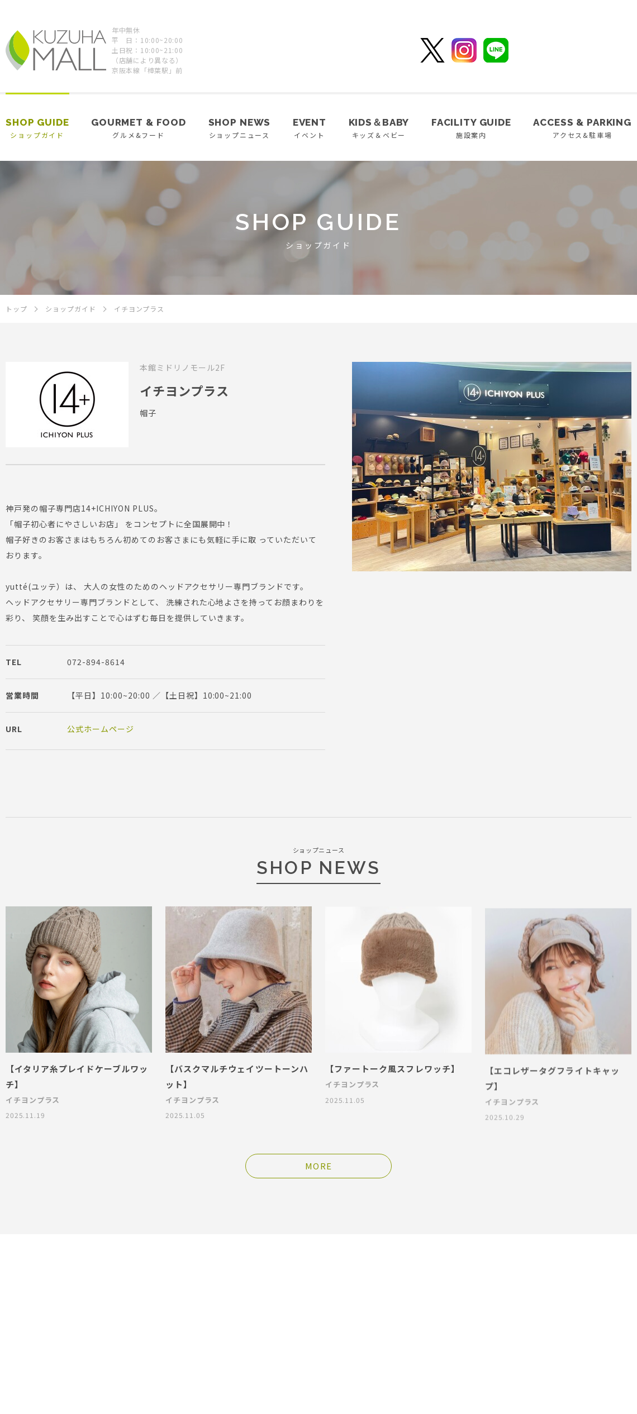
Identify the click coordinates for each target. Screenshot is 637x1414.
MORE (318, 1166)
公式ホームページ (100, 728)
